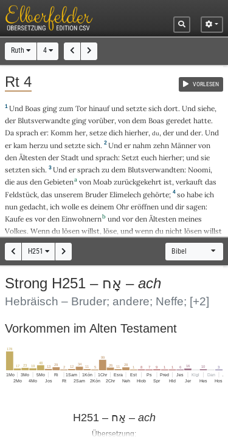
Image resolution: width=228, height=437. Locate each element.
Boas (33, 108)
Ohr (122, 206)
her (80, 132)
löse (110, 230)
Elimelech (125, 194)
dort (171, 108)
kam (20, 145)
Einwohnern (81, 218)
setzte (136, 108)
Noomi (199, 169)
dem (139, 120)
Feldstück (21, 194)
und (182, 132)
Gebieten (59, 181)
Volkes (16, 230)
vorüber (101, 120)
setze (98, 132)
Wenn (40, 230)
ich (209, 194)
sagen (196, 206)
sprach (27, 132)
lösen (71, 230)
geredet (179, 120)
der (168, 132)
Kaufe (14, 218)
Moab (102, 181)
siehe (206, 108)
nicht (173, 230)
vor (40, 218)
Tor (81, 108)
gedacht (32, 206)
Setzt (130, 157)
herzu (38, 145)
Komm (61, 132)
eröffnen (145, 206)
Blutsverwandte (44, 120)
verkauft (189, 181)
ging (50, 108)
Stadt (70, 157)
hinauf (99, 108)
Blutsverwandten (156, 169)
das (46, 194)
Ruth (20, 50)
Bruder (96, 194)
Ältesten (32, 157)
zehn (161, 145)
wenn (144, 230)
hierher (136, 132)
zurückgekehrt (138, 181)
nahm (142, 145)
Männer (183, 145)
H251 (38, 251)
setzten (17, 169)
